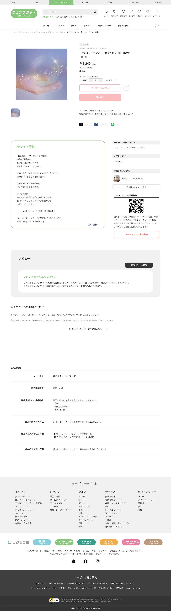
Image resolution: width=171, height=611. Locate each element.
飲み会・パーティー (24, 510)
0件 (83, 57)
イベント (20, 492)
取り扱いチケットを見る (136, 187)
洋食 (81, 527)
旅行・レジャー (147, 492)
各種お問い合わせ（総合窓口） (122, 584)
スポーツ (19, 513)
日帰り (141, 503)
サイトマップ (41, 584)
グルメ (82, 492)
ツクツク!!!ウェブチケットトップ (25, 32)
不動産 (108, 520)
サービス (110, 492)
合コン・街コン (22, 497)
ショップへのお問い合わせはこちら (88, 329)
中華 (81, 510)
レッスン (42, 32)
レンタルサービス (113, 510)
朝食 (81, 523)
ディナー (83, 503)
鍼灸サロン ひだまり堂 (132, 179)
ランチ (82, 497)
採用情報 (119, 588)
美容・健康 (55, 497)
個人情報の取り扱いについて (78, 584)
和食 (81, 513)
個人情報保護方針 (56, 584)
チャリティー (21, 517)
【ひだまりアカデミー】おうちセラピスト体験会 (83, 32)
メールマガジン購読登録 (136, 235)
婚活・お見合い (22, 520)
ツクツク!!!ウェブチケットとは (43, 588)
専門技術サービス (58, 500)
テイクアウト (85, 507)
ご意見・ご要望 (65, 588)
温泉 (140, 510)
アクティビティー (146, 500)
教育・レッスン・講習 (55, 32)
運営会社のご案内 (106, 588)
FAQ (128, 588)
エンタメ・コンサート (25, 500)
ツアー (141, 497)
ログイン (53, 17)
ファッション (21, 507)
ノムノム (136, 588)
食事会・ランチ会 (23, 523)
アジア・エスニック (88, 517)
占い (107, 507)
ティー (82, 500)
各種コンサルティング (115, 503)
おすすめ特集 (123, 26)
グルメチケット (86, 520)
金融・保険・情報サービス (117, 523)
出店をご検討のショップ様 (85, 588)
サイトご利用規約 (100, 584)
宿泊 (140, 507)
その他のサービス (113, 527)
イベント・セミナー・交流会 (28, 503)
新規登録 (45, 17)
